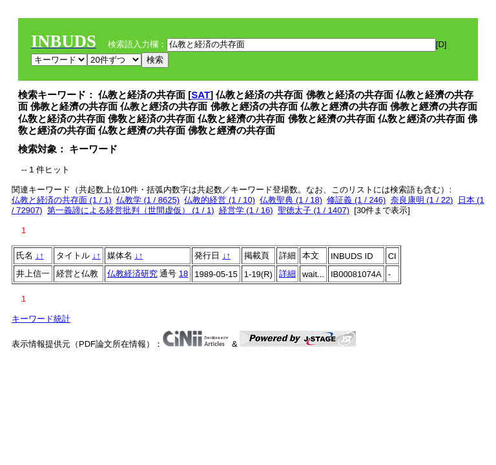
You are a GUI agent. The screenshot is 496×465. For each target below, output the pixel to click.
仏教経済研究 (132, 273)
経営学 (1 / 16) (246, 210)
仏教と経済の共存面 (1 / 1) (62, 200)
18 (183, 273)
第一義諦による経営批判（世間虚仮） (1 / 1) (130, 210)
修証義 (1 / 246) (356, 200)
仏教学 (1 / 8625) (148, 200)
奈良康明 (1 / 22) (422, 200)
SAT (200, 94)
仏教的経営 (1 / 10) (219, 200)
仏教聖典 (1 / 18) (291, 200)
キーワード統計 (41, 319)
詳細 (287, 273)
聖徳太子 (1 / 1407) (313, 210)
